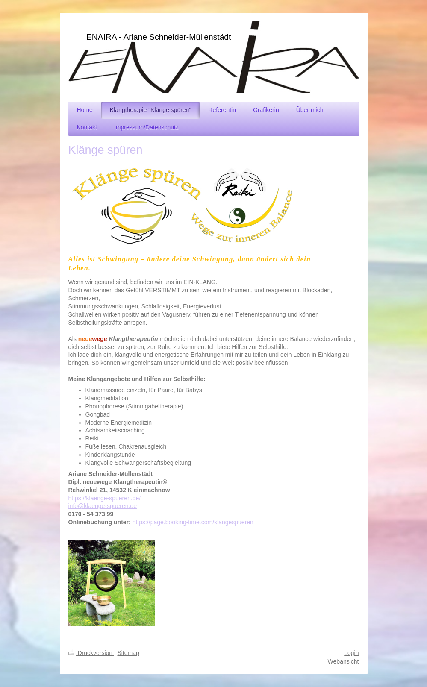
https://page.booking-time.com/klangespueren (193, 522)
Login (351, 652)
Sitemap (128, 652)
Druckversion (91, 652)
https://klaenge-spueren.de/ (104, 498)
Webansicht (343, 661)
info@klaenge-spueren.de (102, 505)
